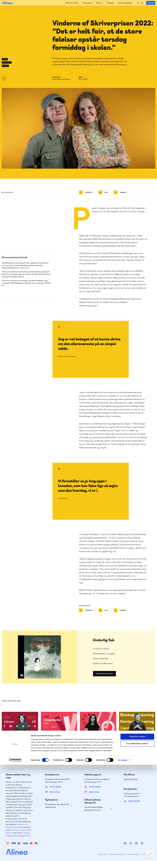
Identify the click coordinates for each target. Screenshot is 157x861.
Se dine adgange (125, 3)
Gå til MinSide (130, 779)
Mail (103, 192)
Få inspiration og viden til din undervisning (57, 805)
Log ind (150, 3)
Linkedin (120, 192)
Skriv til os (55, 792)
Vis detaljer (122, 856)
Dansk (5, 59)
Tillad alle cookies (137, 833)
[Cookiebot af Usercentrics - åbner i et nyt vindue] (15, 856)
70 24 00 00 (134, 801)
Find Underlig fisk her (104, 674)
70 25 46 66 (55, 787)
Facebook (86, 192)
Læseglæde (7, 62)
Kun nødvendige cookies (137, 840)
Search (138, 3)
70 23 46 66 (94, 787)
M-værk (5, 65)
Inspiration (87, 3)
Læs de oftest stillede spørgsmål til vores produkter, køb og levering (95, 808)
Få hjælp (110, 3)
